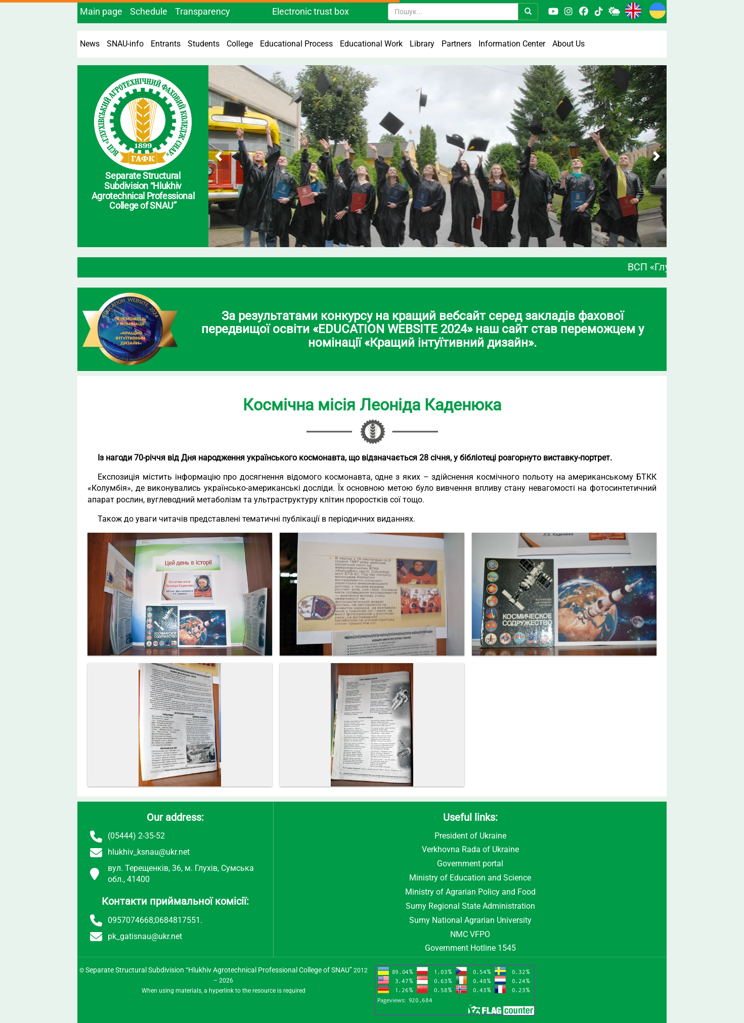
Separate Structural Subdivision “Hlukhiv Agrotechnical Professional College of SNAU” (218, 970)
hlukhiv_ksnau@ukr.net (149, 852)
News (90, 44)
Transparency (202, 11)
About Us (568, 44)
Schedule (148, 11)
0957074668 (130, 920)
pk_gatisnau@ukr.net (145, 936)
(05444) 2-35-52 (136, 836)
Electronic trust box (310, 11)
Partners (456, 44)
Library (422, 44)
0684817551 (177, 920)
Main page (101, 11)
